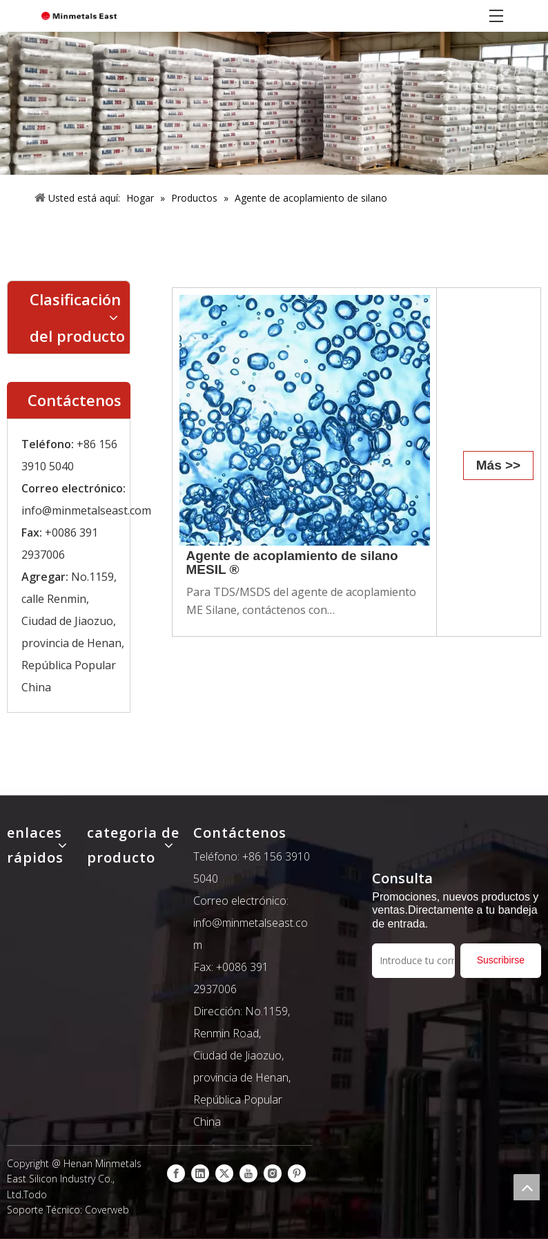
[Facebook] (176, 1173)
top (526, 1187)
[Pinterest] (297, 1173)
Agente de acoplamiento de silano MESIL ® (292, 563)
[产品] (274, 103)
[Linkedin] (200, 1173)
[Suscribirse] (500, 960)
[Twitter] (224, 1173)
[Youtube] (248, 1173)
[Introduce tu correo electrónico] (413, 960)
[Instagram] (273, 1173)
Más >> (498, 465)
